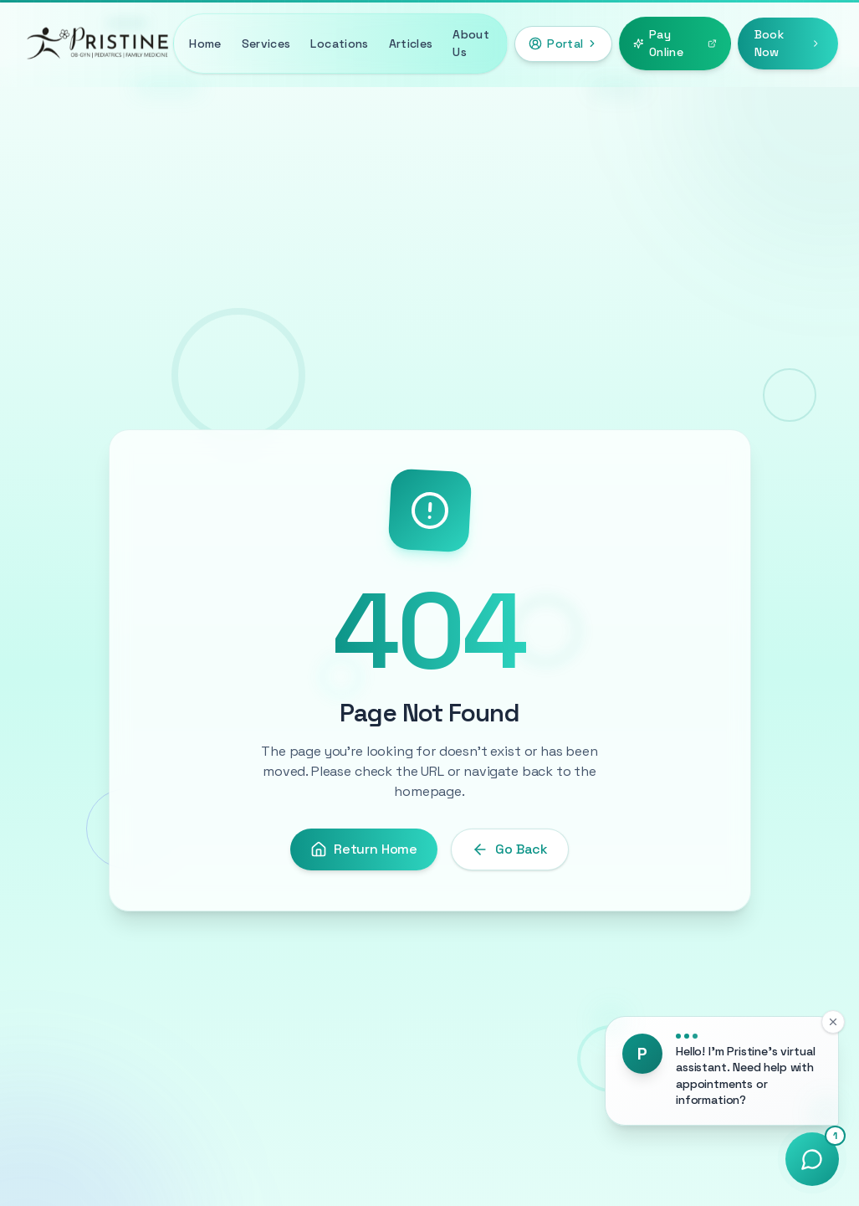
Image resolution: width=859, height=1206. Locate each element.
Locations (339, 43)
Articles (411, 43)
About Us (471, 43)
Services (266, 43)
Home (205, 43)
